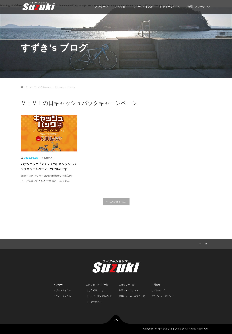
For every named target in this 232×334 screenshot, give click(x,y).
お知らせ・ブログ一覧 (97, 284)
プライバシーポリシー (162, 296)
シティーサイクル (170, 6)
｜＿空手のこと (93, 302)
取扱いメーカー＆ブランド (132, 296)
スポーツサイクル (142, 6)
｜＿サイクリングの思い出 (99, 296)
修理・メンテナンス (199, 6)
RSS (206, 243)
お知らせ (120, 6)
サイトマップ (158, 290)
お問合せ (155, 284)
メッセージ (101, 6)
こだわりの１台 (126, 284)
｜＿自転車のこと (95, 290)
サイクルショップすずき (171, 328)
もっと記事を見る (116, 201)
